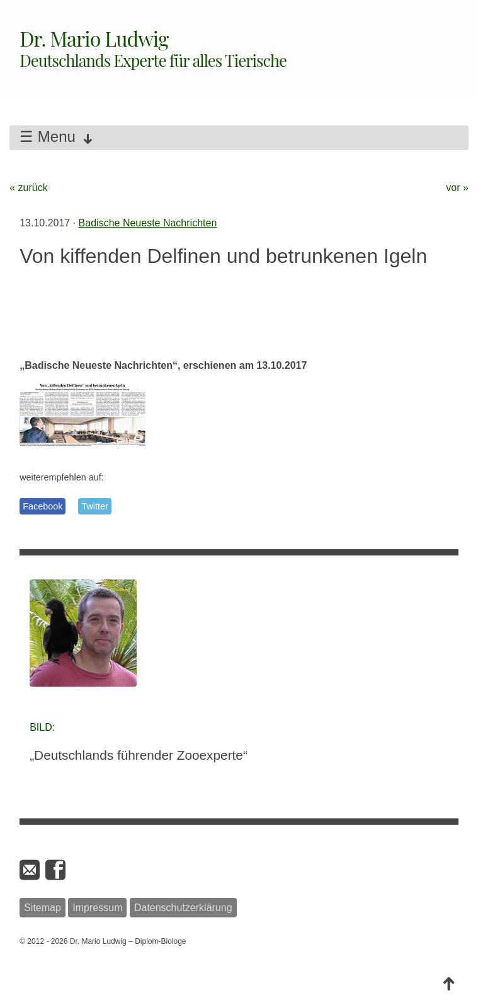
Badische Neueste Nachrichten (148, 223)
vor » (457, 187)
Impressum (97, 907)
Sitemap (42, 907)
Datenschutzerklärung (183, 907)
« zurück (28, 187)
